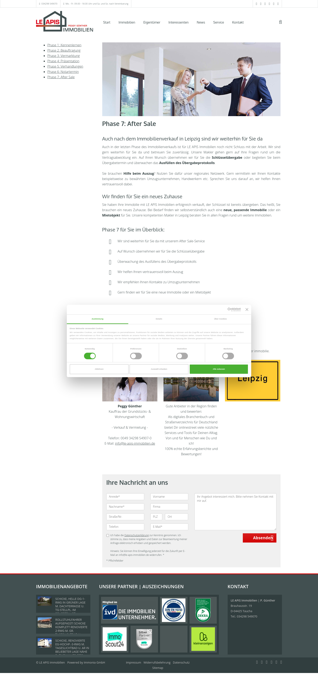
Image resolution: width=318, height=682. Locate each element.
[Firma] (169, 506)
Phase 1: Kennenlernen (64, 45)
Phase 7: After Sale (61, 77)
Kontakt (238, 22)
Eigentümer (151, 22)
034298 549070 (49, 3)
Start (106, 22)
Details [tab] (159, 319)
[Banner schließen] (246, 309)
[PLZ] (156, 516)
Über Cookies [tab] (220, 319)
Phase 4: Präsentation (63, 61)
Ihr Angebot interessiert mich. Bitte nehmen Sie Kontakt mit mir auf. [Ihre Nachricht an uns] (235, 511)
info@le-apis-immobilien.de (135, 443)
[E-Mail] (169, 526)
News (201, 22)
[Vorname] (169, 496)
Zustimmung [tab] (97, 319)
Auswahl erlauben (159, 369)
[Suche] (283, 25)
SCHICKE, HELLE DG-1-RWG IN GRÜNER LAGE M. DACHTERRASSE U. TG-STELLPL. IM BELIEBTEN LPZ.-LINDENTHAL (70, 608)
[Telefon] (125, 526)
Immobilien (127, 22)
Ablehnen (99, 369)
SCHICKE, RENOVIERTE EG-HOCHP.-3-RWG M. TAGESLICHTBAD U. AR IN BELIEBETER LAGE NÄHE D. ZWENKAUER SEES (72, 648)
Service (218, 22)
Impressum (133, 662)
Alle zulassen (219, 369)
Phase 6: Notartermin (63, 71)
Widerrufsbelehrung (157, 662)
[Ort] (176, 516)
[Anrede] (125, 496)
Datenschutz (181, 662)
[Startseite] (64, 22)
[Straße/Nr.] (125, 516)
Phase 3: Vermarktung (63, 55)
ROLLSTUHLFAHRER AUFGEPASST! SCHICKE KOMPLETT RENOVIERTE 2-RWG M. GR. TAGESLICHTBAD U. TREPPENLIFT (71, 629)
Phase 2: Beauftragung (64, 50)
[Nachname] (125, 506)
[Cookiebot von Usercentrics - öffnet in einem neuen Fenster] (223, 310)
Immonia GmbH (94, 662)
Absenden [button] (263, 537)
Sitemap (157, 668)
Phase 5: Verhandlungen (65, 66)
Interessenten (178, 22)
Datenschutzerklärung (136, 535)
